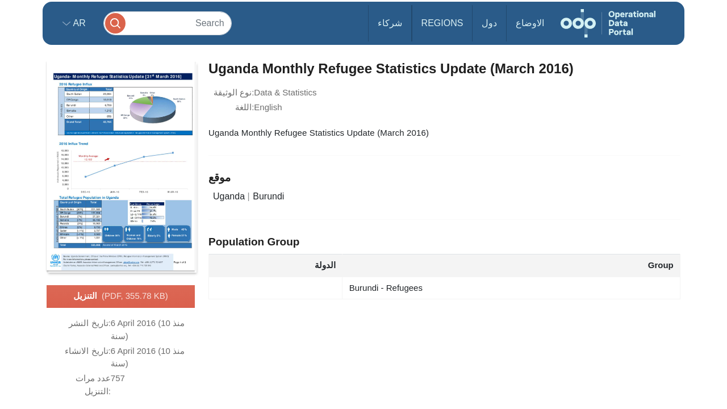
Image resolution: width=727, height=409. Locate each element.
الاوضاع (530, 23)
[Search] (167, 23)
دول (489, 23)
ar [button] (78, 23)
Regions (442, 23)
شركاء (390, 23)
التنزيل (120, 296)
